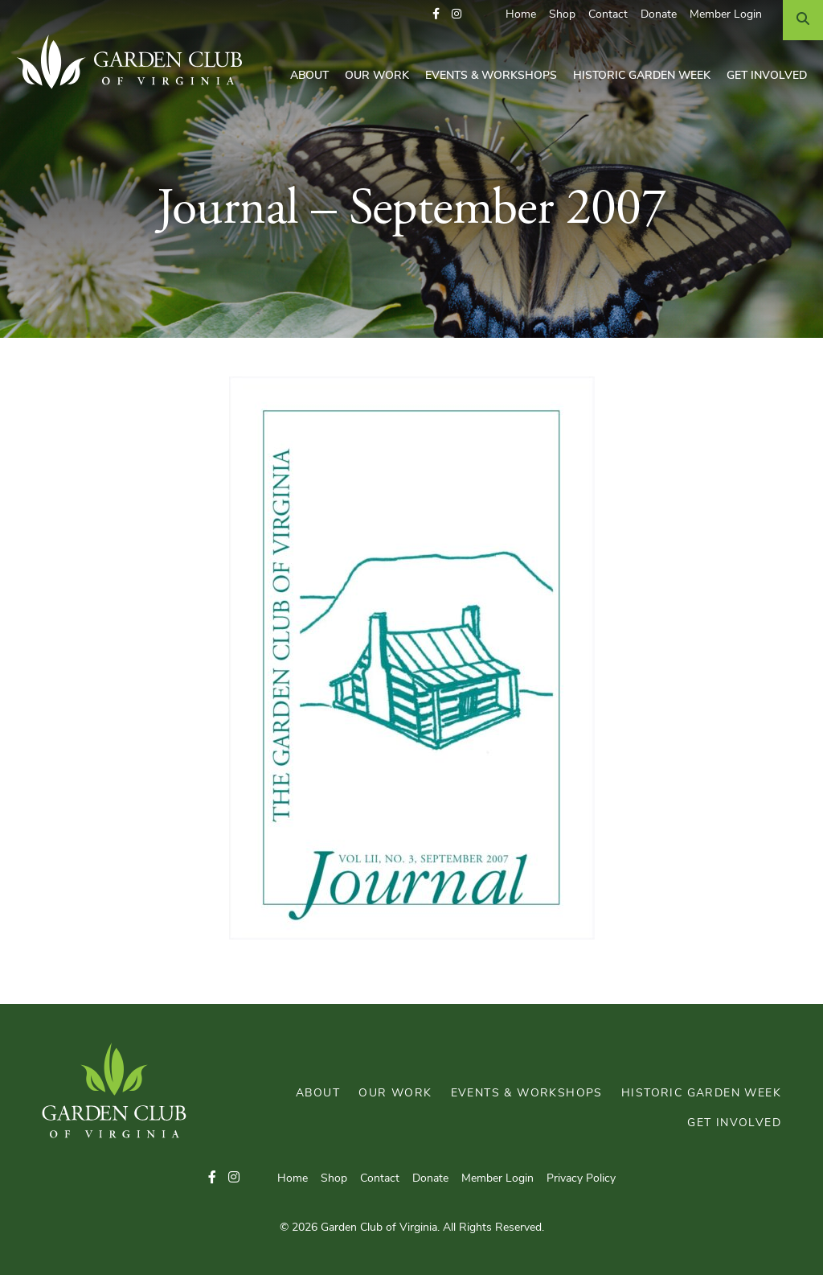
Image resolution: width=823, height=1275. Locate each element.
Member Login (726, 15)
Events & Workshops (491, 76)
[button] (436, 14)
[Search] (803, 20)
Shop (562, 15)
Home (521, 15)
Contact (608, 15)
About (309, 76)
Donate (659, 15)
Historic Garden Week (641, 76)
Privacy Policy (581, 1179)
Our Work (377, 76)
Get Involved (767, 76)
